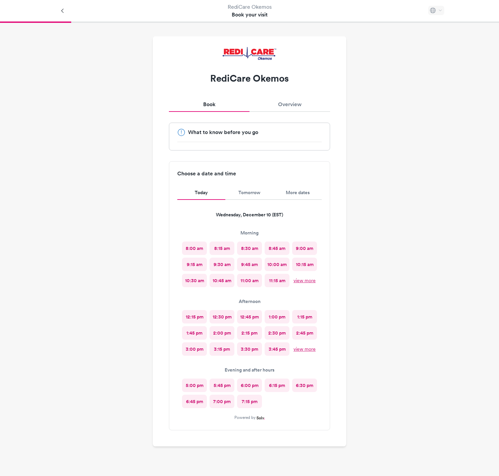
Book (209, 104)
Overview (290, 104)
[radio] (194, 248)
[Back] (63, 11)
